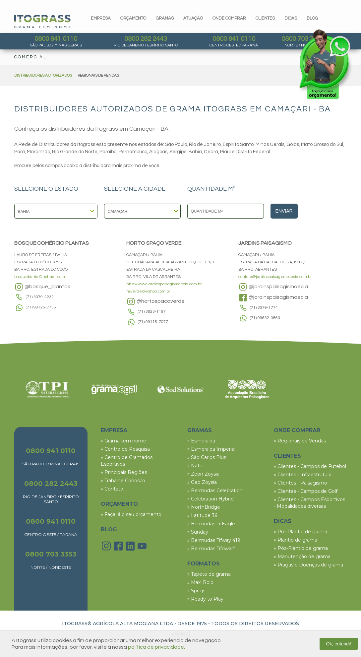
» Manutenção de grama (302, 556)
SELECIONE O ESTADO (46, 189)
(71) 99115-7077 (153, 322)
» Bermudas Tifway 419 (213, 540)
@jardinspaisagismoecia (273, 287)
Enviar (284, 211)
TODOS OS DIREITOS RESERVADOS (255, 623)
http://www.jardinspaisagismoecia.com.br (164, 284)
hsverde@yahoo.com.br (148, 291)
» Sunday (197, 532)
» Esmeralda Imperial (211, 449)
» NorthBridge (203, 507)
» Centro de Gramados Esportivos (126, 460)
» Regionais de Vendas (300, 441)
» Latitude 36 (202, 515)
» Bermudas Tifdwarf (211, 549)
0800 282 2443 (145, 38)
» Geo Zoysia (202, 482)
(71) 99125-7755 (41, 307)
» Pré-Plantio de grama (300, 532)
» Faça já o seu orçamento (131, 514)
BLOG (109, 529)
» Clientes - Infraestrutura (302, 475)
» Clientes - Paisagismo (300, 483)
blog (312, 18)
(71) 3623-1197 (152, 311)
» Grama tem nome (123, 441)
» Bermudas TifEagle (211, 524)
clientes (265, 18)
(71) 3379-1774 (264, 307)
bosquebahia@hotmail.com (39, 277)
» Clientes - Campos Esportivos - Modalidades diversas (309, 502)
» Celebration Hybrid (210, 499)
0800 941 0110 (55, 38)
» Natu (195, 466)
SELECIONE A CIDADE (134, 189)
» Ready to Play (205, 599)
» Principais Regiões (124, 472)
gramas (165, 18)
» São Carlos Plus (206, 457)
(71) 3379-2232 (40, 297)
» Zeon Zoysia (203, 474)
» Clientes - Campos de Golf (305, 491)
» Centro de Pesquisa (125, 449)
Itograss (42, 21)
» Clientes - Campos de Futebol (310, 466)
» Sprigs (196, 591)
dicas (290, 18)
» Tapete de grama (209, 574)
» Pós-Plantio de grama (301, 548)
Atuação (193, 18)
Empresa (101, 18)
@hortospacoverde (155, 301)
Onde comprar (229, 18)
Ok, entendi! (338, 643)
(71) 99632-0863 (265, 318)
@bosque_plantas (42, 287)
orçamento (133, 18)
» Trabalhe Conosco (123, 481)
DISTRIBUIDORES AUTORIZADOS (43, 75)
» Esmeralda (201, 441)
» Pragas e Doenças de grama (308, 565)
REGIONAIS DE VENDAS (98, 75)
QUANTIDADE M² (211, 189)
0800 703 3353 (51, 554)
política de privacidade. (156, 647)
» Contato (112, 489)
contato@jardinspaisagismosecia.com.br (275, 277)
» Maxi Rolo (200, 582)
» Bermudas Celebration (215, 490)
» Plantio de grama (295, 540)
